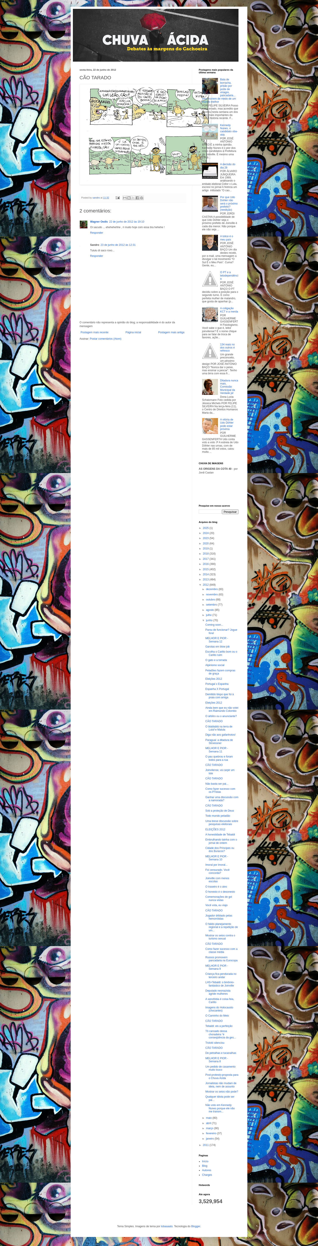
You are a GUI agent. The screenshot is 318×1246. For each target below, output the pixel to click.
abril (209, 1123)
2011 (206, 1145)
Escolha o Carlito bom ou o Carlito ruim (221, 653)
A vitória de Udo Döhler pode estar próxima (227, 424)
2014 (206, 574)
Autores (206, 1170)
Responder (96, 232)
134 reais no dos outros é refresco (227, 347)
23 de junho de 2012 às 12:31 (118, 244)
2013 (206, 579)
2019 (206, 548)
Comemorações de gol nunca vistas (218, 898)
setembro (212, 604)
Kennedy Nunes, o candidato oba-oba (229, 130)
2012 (206, 584)
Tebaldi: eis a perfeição (219, 1026)
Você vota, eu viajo (216, 905)
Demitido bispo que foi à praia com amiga (219, 696)
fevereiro (211, 1133)
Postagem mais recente (94, 332)
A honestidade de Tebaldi (220, 834)
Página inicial (133, 332)
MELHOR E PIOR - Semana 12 (216, 640)
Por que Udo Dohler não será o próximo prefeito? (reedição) (229, 204)
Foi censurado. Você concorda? (217, 871)
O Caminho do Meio (217, 1015)
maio (209, 1117)
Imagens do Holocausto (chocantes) (219, 1009)
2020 (206, 543)
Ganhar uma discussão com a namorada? (221, 799)
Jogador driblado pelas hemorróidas (218, 917)
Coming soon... (214, 624)
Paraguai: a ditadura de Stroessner (219, 742)
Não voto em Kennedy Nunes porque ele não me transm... (220, 1108)
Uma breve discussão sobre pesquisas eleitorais (221, 823)
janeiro (210, 1138)
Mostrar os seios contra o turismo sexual (220, 937)
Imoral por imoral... (216, 864)
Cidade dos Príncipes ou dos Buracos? (219, 849)
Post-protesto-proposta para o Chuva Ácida (221, 1076)
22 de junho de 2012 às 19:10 (126, 221)
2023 (206, 538)
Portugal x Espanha (217, 683)
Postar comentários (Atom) (105, 338)
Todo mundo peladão (217, 815)
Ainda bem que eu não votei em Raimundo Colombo (221, 709)
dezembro (212, 589)
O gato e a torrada (216, 660)
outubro (211, 599)
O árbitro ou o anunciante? (221, 716)
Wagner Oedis (99, 221)
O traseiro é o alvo (216, 886)
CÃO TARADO (214, 721)
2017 (206, 559)
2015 (206, 569)
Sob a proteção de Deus (219, 810)
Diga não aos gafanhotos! (220, 734)
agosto (210, 610)
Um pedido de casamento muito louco (220, 1068)
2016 (206, 564)
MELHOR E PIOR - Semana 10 (216, 858)
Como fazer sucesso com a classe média (221, 950)
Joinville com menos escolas (217, 880)
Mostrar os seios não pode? (221, 1091)
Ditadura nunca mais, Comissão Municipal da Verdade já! (229, 387)
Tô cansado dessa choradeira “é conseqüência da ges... (220, 1034)
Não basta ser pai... (216, 783)
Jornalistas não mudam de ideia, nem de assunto (221, 1085)
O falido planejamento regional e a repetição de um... (221, 927)
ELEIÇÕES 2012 (215, 829)
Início (205, 1161)
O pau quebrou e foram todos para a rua (219, 758)
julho (209, 615)
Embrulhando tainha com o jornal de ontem (221, 841)
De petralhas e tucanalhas (220, 1053)
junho (209, 620)
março (210, 1128)
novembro (212, 594)
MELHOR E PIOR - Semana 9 (216, 967)
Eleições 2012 (213, 678)
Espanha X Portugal (217, 689)
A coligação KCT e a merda (229, 310)
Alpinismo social (214, 665)
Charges (207, 1174)
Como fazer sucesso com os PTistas (220, 790)
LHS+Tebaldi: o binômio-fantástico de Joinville (219, 984)
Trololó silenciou (214, 1042)
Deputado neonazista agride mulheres (217, 992)
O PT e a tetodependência (229, 275)
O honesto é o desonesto (220, 891)
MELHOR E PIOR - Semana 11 (216, 750)
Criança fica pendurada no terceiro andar (221, 975)
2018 (206, 553)
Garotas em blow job (217, 646)
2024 (206, 533)
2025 (206, 528)
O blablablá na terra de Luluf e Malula (218, 728)
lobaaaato (167, 1226)
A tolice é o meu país (226, 238)
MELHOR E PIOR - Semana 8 (216, 1060)
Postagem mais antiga (171, 332)
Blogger (195, 1226)
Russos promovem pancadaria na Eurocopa (221, 959)
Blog (204, 1165)
